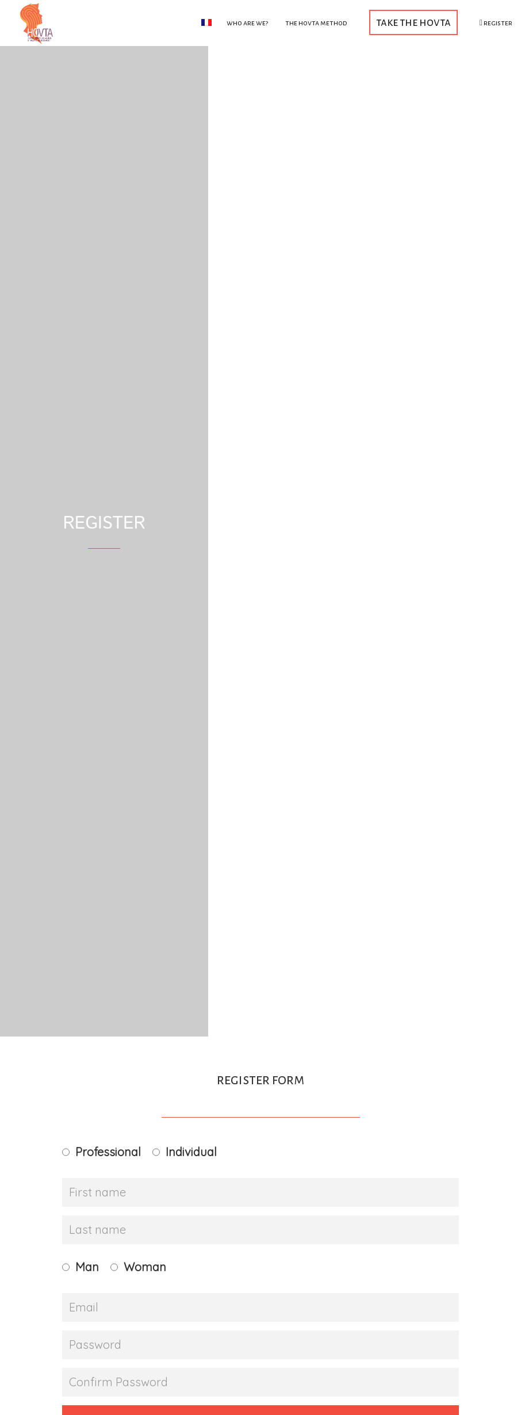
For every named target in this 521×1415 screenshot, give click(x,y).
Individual (191, 1152)
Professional (108, 1152)
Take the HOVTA (413, 22)
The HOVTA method (316, 23)
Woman (145, 1267)
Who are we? (247, 23)
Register (496, 23)
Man (87, 1267)
